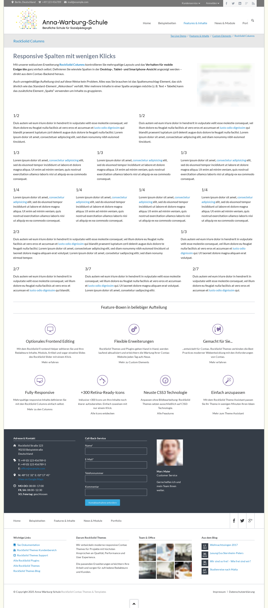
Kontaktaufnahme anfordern (103, 502)
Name (91, 445)
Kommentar (92, 486)
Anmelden (211, 3)
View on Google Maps (30, 479)
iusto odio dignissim (107, 127)
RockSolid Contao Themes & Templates (83, 591)
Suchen (252, 20)
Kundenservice (190, 3)
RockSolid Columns (72, 64)
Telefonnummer (94, 473)
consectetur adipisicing (64, 160)
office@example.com (33, 468)
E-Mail (91, 459)
